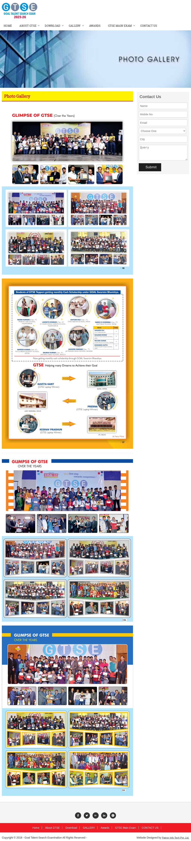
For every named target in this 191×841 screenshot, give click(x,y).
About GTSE (52, 827)
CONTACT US (150, 827)
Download (71, 827)
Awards (105, 827)
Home (35, 827)
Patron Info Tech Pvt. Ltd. (175, 837)
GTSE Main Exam (125, 827)
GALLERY (89, 827)
